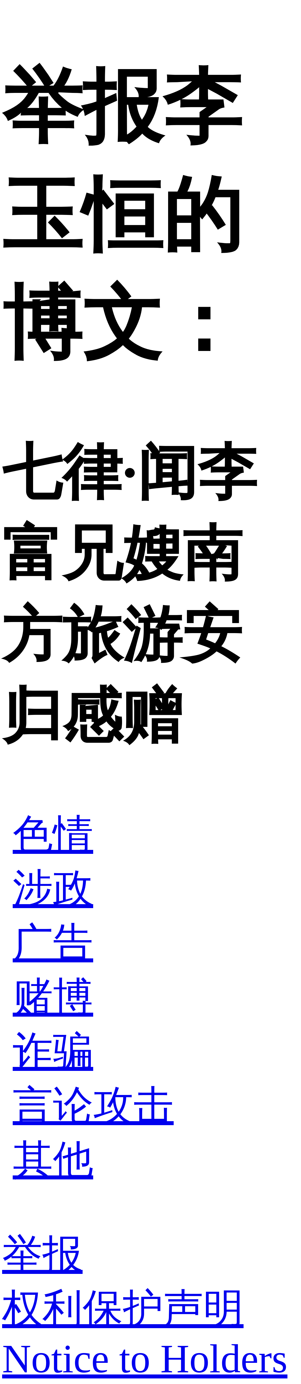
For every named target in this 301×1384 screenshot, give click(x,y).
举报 (42, 1254)
